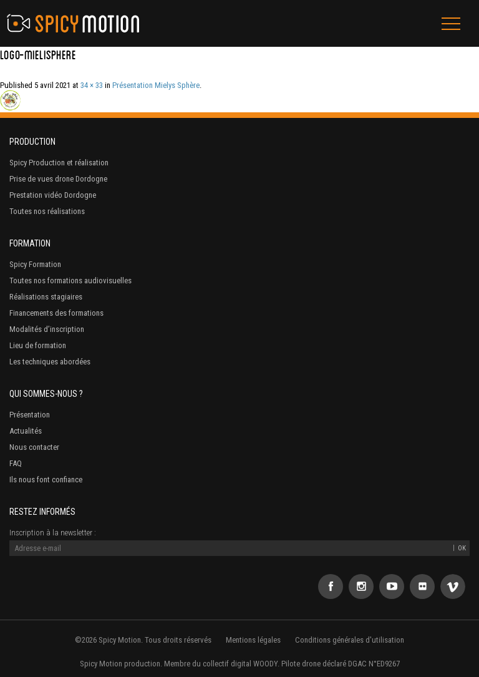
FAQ (15, 463)
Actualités (25, 431)
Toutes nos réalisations (47, 211)
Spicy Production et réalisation (59, 162)
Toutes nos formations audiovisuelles (70, 280)
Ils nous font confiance (45, 479)
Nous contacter (34, 447)
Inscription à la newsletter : (52, 532)
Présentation (29, 414)
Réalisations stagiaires (45, 296)
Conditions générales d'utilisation (349, 640)
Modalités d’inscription (46, 329)
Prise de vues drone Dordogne (58, 178)
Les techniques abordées (49, 361)
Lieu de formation (37, 345)
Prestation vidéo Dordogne (52, 195)
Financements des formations (56, 313)
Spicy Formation (35, 264)
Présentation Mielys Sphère (156, 85)
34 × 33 (91, 85)
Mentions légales (253, 640)
